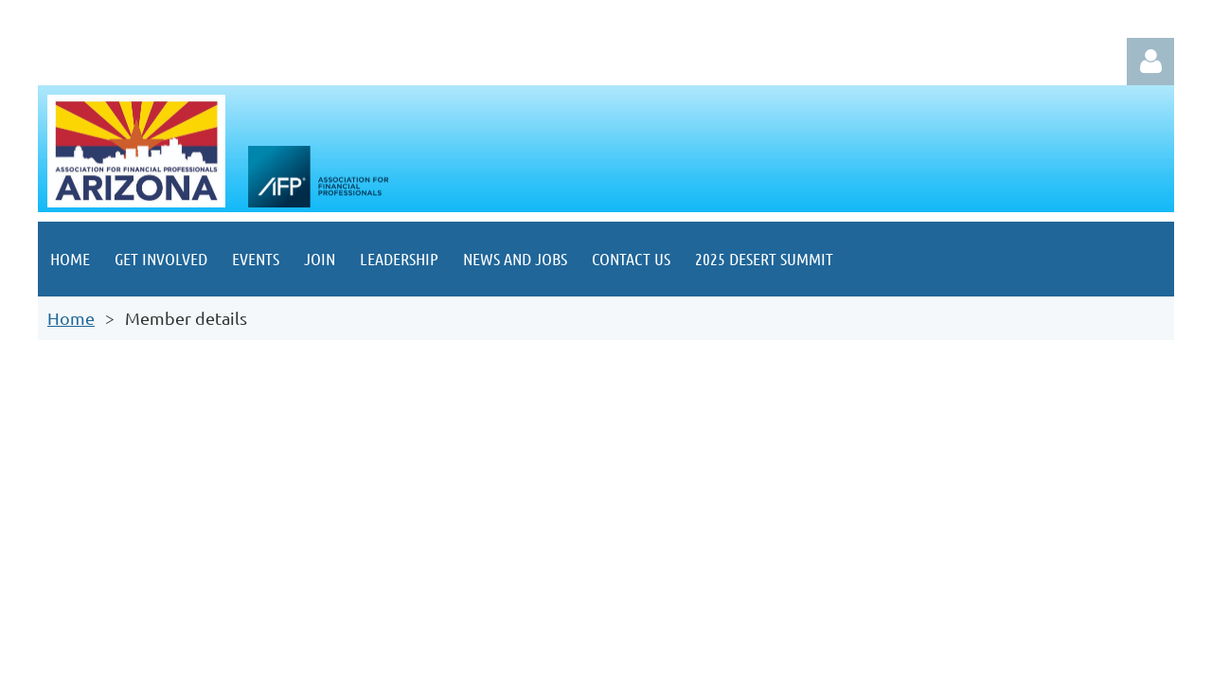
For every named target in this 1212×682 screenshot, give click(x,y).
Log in (1150, 61)
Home (71, 318)
